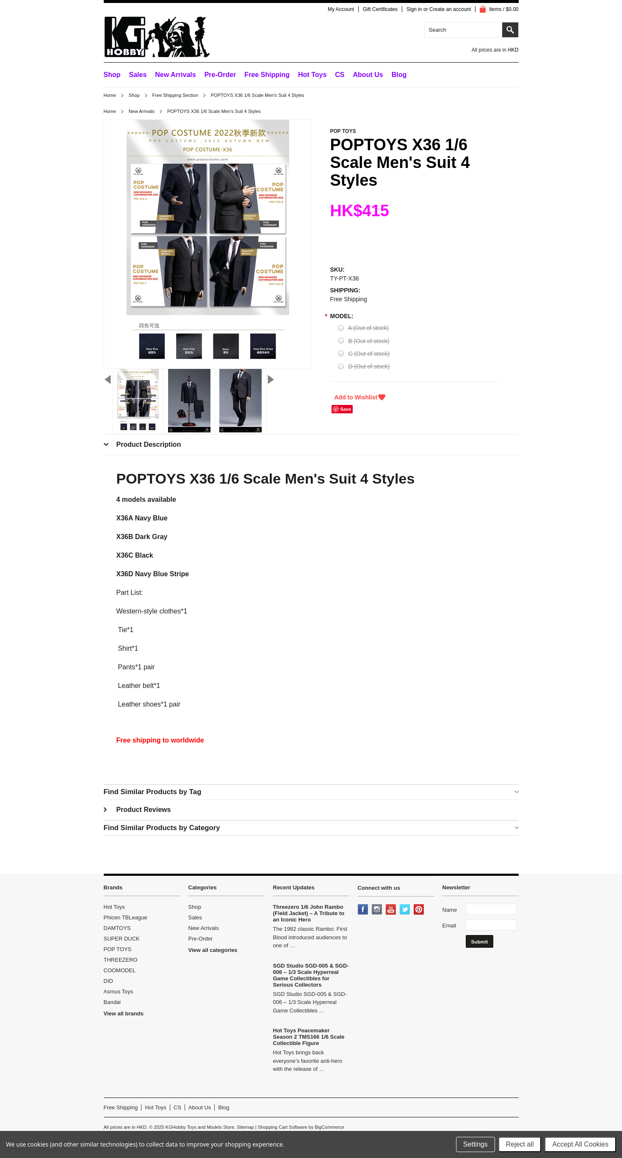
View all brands (124, 1013)
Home (110, 95)
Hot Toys (114, 907)
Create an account (450, 9)
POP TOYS (118, 949)
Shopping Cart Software (282, 1127)
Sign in (414, 9)
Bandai (112, 1002)
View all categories (213, 950)
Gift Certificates (380, 9)
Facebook (364, 910)
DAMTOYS (117, 928)
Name (449, 910)
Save (345, 409)
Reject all (520, 1144)
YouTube (392, 910)
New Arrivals (175, 74)
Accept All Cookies (580, 1144)
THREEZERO (121, 960)
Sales (138, 74)
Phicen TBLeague (125, 917)
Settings (475, 1144)
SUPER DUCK (122, 938)
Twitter (406, 910)
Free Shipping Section (175, 95)
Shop (112, 74)
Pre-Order (220, 74)
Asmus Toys (118, 991)
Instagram (378, 910)
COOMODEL (120, 970)
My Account (341, 9)
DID (108, 981)
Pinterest (420, 910)
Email (449, 925)
